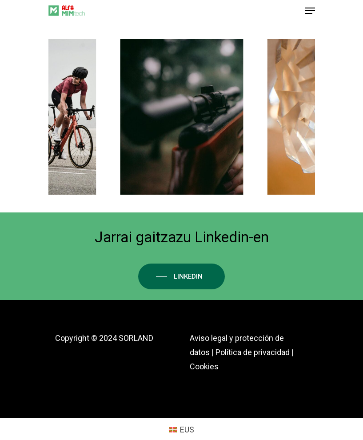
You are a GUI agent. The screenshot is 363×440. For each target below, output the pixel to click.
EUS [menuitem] (187, 429)
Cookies (204, 366)
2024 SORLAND (126, 338)
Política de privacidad (252, 352)
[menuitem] (181, 429)
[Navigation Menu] (310, 10)
